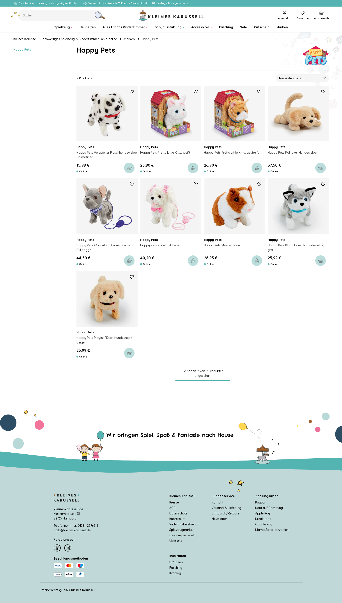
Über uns (175, 541)
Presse (174, 502)
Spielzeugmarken (181, 530)
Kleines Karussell (182, 496)
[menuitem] (63, 27)
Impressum (177, 519)
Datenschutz (178, 513)
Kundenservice (223, 496)
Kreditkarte (263, 519)
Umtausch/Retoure (225, 513)
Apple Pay (262, 513)
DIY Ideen (176, 562)
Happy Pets (22, 50)
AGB (172, 508)
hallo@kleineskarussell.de (72, 530)
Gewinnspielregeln (182, 535)
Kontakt (217, 502)
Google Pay (263, 524)
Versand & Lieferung (226, 508)
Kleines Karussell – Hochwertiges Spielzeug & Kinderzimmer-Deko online (65, 39)
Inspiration (177, 556)
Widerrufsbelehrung (183, 524)
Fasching (175, 568)
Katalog (175, 573)
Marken (129, 39)
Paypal (260, 502)
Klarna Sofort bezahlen (272, 530)
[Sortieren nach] (302, 90)
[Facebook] (57, 547)
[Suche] (99, 15)
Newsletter (219, 519)
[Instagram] (67, 547)
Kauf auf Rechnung (269, 508)
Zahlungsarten (266, 496)
